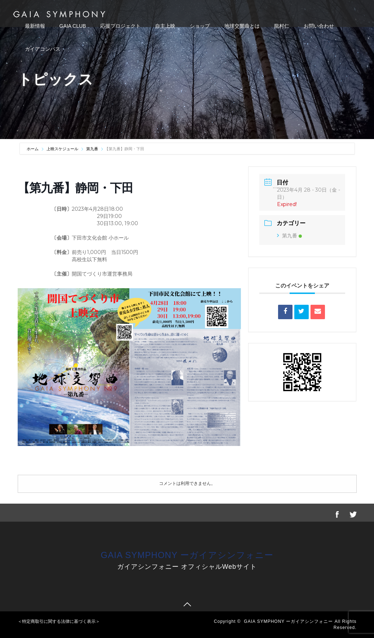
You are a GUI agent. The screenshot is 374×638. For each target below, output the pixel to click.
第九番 (92, 148)
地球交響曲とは (242, 26)
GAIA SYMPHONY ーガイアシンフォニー (187, 555)
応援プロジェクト (120, 26)
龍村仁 (281, 26)
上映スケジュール (62, 148)
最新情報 (35, 26)
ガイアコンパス (42, 49)
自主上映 (165, 26)
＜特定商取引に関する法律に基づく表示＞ (59, 621)
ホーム (33, 148)
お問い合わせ (319, 26)
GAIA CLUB (73, 26)
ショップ (200, 26)
